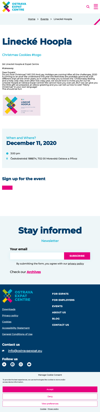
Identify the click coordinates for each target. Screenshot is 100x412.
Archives (34, 272)
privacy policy (76, 263)
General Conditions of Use (17, 334)
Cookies (43, 409)
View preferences (50, 403)
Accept (50, 389)
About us (59, 312)
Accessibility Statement (16, 328)
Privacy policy (53, 409)
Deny (50, 396)
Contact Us (60, 325)
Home (31, 19)
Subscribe (77, 256)
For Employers (63, 300)
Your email (18, 249)
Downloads (8, 309)
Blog (56, 318)
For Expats (60, 293)
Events (44, 19)
